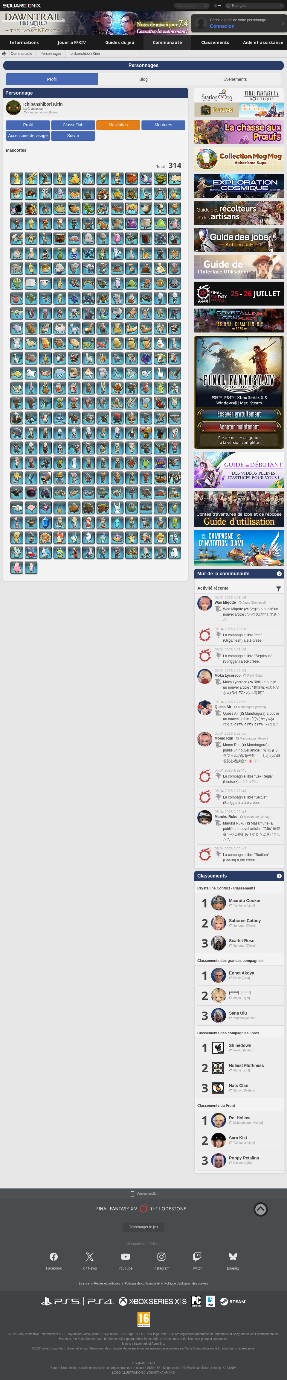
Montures (163, 124)
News (92, 1268)
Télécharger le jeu (143, 1227)
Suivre (73, 135)
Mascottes (118, 124)
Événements (235, 79)
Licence (84, 1283)
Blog (143, 79)
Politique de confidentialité (142, 1283)
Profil (52, 79)
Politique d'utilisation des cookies (186, 1283)
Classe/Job (73, 124)
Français (239, 5)
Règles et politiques (107, 1283)
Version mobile (146, 1193)
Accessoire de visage (28, 135)
